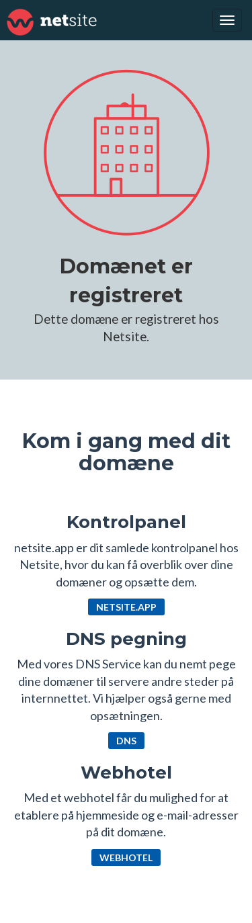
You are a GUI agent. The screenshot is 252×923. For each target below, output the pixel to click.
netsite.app (126, 607)
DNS (126, 740)
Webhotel (126, 857)
